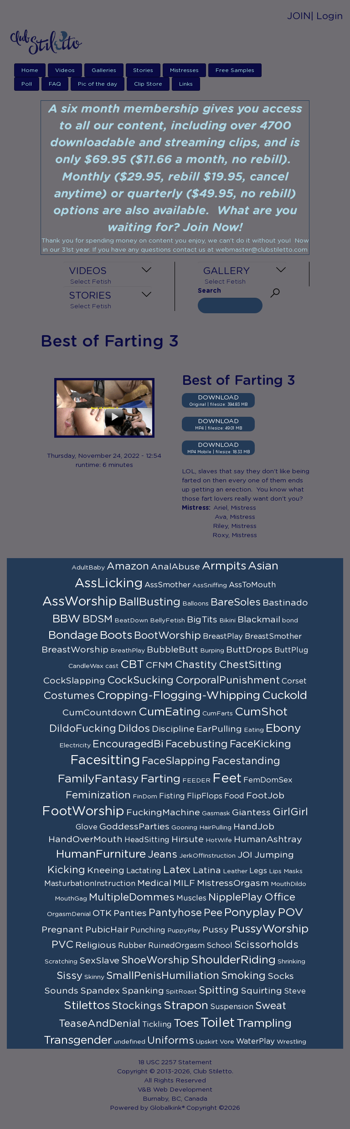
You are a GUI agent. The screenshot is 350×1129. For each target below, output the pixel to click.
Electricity (75, 745)
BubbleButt (172, 649)
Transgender (78, 1040)
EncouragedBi (128, 744)
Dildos (134, 729)
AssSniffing (209, 585)
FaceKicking (260, 744)
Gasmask (216, 813)
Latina (207, 870)
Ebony (283, 728)
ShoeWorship (155, 960)
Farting (160, 779)
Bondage (73, 635)
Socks (281, 976)
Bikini (227, 620)
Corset (294, 681)
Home (29, 70)
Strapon (186, 1005)
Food (234, 796)
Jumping (274, 855)
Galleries (104, 70)
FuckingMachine (163, 812)
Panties (130, 913)
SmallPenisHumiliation (162, 976)
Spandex (100, 990)
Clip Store (148, 84)
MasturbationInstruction (89, 883)
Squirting (261, 990)
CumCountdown (99, 712)
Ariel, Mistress (234, 508)
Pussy (215, 929)
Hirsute (187, 839)
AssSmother (167, 585)
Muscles (191, 898)
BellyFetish (167, 620)
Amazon (128, 566)
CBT (132, 664)
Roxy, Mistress (234, 535)
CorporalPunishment (227, 680)
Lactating (143, 871)
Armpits (224, 566)
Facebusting (196, 744)
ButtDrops (249, 649)
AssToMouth (252, 585)
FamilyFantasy (98, 779)
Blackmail (258, 619)
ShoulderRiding (233, 960)
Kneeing (105, 870)
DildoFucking (82, 729)
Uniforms (170, 1041)
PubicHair (107, 929)
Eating (254, 730)
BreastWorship (74, 649)
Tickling (157, 1024)
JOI (244, 855)
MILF (184, 883)
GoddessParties (134, 826)
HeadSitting (147, 840)
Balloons (195, 604)
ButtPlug (291, 650)
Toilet (218, 1023)
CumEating (170, 712)
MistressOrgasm (233, 883)
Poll (26, 84)
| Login (327, 16)
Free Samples (235, 70)
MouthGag (71, 899)
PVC (62, 945)
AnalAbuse (175, 566)
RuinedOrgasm (176, 945)
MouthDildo (288, 884)
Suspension (231, 1006)
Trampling (264, 1023)
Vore (227, 1042)
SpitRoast (181, 992)
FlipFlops (204, 796)
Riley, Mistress (235, 526)
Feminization (98, 795)
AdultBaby (88, 567)
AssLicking (109, 583)
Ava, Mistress (235, 517)
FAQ (55, 84)
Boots (116, 635)
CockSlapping (74, 680)
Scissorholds (266, 945)
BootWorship (167, 636)
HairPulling (215, 827)
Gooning (184, 827)
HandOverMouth (85, 839)
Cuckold (284, 695)
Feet (227, 778)
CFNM (159, 665)
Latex (177, 870)
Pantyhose (175, 913)
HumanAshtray (268, 839)
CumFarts (217, 713)
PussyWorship (270, 929)
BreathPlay (127, 650)
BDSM (97, 619)
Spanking (143, 990)
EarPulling (219, 729)
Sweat (270, 1006)
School (219, 945)
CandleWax (85, 666)
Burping (212, 650)
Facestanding (246, 761)
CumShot (261, 712)
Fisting (172, 796)
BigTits (202, 619)
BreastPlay (223, 636)
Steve (295, 991)
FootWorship (83, 811)
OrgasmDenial (69, 914)
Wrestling (291, 1042)
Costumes (69, 696)
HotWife (219, 840)
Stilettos (87, 1005)
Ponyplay (250, 912)
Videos (65, 70)
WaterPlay (255, 1041)
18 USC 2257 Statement (175, 1062)
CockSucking (140, 680)
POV (291, 912)
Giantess (251, 812)
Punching (147, 930)
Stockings (137, 1006)
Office (279, 897)
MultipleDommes (132, 897)
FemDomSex (268, 780)
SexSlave (99, 960)
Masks (293, 871)
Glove (87, 827)
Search (209, 291)
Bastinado (285, 602)
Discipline (173, 729)
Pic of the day (97, 84)
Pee (213, 913)
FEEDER (196, 780)
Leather (235, 871)
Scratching (61, 961)
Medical (154, 883)
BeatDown (131, 620)
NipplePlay (235, 897)
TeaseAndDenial (99, 1024)
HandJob (253, 826)
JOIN (299, 16)
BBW (66, 619)
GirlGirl (290, 812)
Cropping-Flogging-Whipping (178, 695)
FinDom (145, 796)
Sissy (69, 976)
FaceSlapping (176, 761)
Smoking (243, 976)
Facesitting (105, 760)
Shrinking (291, 961)
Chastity (196, 665)
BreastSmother (273, 636)
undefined (129, 1042)
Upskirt (207, 1042)
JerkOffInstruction (207, 856)
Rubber (132, 945)
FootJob (265, 795)
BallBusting (149, 602)
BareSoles (236, 602)
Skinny (94, 977)
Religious (95, 945)
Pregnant (62, 929)
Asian (263, 566)
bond (290, 620)
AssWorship (79, 602)
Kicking (66, 870)
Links (186, 84)
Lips (275, 871)
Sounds (61, 990)
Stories (143, 70)
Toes (186, 1023)
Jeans (162, 854)
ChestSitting (250, 665)
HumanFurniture (101, 854)
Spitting (219, 990)
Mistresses (184, 70)
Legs (258, 871)
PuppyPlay (184, 930)
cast (111, 666)
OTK (102, 913)
